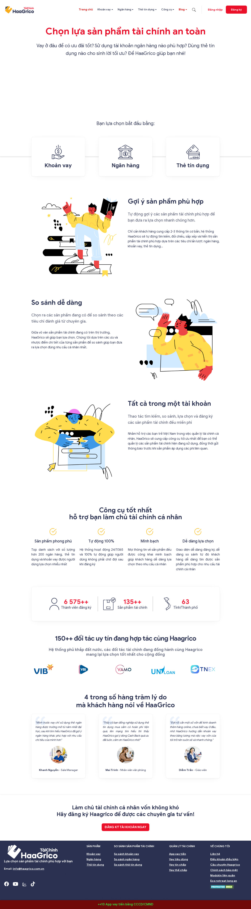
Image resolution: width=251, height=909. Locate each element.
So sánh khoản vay (126, 854)
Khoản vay (104, 9)
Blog (182, 9)
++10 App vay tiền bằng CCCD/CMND (125, 904)
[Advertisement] (125, 91)
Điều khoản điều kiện (224, 859)
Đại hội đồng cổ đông (168, 892)
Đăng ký (236, 9)
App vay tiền (177, 854)
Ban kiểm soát (92, 892)
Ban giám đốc (66, 892)
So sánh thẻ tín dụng (128, 864)
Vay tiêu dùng (178, 859)
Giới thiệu (12, 892)
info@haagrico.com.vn (28, 868)
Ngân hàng (124, 9)
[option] (46, 669)
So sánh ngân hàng (127, 859)
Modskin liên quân (222, 875)
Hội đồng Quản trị (38, 892)
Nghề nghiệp (239, 892)
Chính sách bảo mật (224, 870)
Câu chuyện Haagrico (225, 864)
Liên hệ (215, 854)
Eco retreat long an (223, 881)
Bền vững (195, 892)
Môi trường (216, 892)
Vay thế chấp (178, 870)
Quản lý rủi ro (139, 892)
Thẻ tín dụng (146, 9)
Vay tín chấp (177, 864)
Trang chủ (86, 9)
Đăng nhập (215, 9)
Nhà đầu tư (116, 892)
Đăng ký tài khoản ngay (125, 827)
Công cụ (166, 9)
